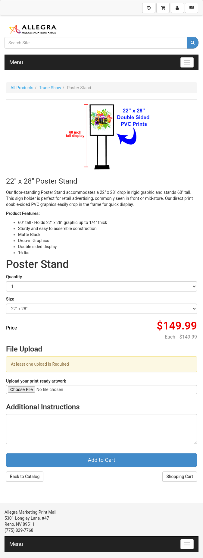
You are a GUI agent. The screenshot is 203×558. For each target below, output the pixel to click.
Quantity (14, 276)
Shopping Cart (179, 476)
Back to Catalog (24, 476)
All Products (22, 87)
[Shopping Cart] (163, 8)
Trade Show (50, 87)
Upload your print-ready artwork (36, 381)
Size (10, 299)
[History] (148, 8)
